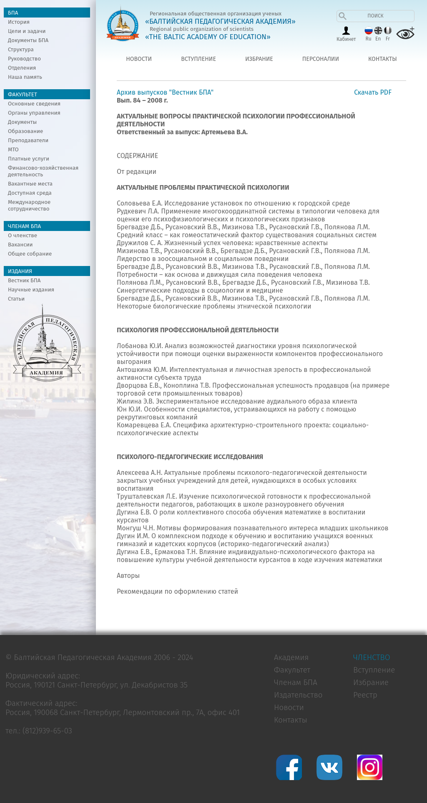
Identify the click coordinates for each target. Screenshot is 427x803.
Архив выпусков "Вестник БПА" (165, 92)
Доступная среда (30, 193)
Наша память (25, 77)
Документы (22, 122)
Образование (25, 131)
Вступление (198, 59)
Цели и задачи (27, 31)
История (19, 22)
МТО (13, 149)
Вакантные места (30, 184)
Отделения (22, 68)
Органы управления (34, 113)
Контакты (382, 59)
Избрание (259, 59)
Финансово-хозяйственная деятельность (43, 171)
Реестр (365, 695)
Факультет (22, 94)
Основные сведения (34, 103)
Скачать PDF (373, 92)
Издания (20, 271)
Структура (21, 49)
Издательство (298, 695)
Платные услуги (28, 159)
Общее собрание (30, 254)
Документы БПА (28, 40)
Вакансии (20, 244)
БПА (13, 13)
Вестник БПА (24, 280)
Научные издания (31, 289)
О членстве (22, 235)
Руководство (24, 58)
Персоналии (320, 59)
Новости (139, 59)
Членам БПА (24, 226)
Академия (291, 657)
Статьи (16, 299)
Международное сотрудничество (29, 205)
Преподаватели (28, 140)
